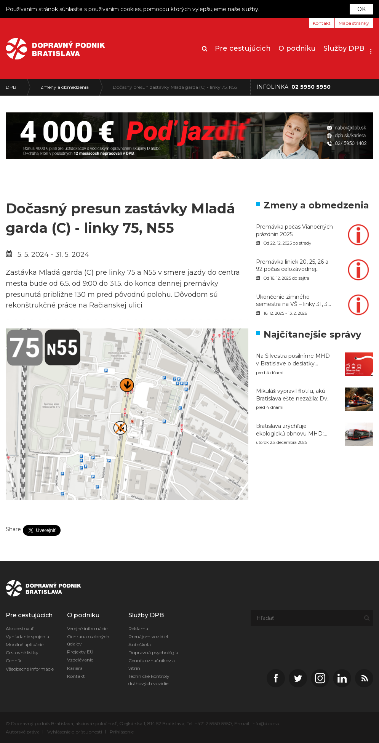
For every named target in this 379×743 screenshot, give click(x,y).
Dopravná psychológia (153, 652)
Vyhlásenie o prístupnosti (74, 732)
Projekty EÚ (80, 652)
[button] (370, 48)
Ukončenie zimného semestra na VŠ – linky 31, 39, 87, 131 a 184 (294, 300)
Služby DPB (344, 48)
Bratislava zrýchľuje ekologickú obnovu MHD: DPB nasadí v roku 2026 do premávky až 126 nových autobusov (292, 430)
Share (13, 529)
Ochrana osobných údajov (88, 640)
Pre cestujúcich (243, 48)
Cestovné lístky (22, 652)
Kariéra (75, 668)
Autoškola (139, 644)
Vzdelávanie (80, 660)
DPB (11, 87)
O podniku (297, 48)
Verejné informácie (87, 628)
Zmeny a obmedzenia (64, 87)
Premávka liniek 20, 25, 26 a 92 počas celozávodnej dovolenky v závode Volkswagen (292, 265)
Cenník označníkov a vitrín (151, 664)
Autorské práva (23, 732)
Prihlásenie (122, 732)
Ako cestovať (20, 628)
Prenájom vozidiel (148, 636)
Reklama (138, 628)
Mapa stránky (354, 23)
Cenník (13, 660)
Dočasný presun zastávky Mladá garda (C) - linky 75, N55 (175, 87)
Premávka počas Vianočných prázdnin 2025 (294, 230)
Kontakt (322, 23)
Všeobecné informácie (30, 669)
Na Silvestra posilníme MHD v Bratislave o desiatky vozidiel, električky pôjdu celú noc (294, 359)
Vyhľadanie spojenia (27, 636)
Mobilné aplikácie (24, 644)
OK (361, 9)
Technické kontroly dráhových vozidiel (149, 679)
